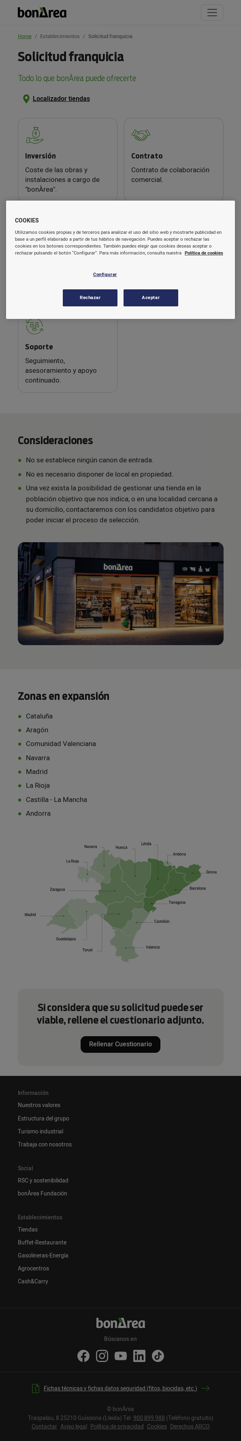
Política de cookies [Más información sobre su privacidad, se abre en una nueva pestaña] (204, 253)
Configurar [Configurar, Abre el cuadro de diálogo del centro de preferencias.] (105, 274)
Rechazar (90, 297)
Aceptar (151, 297)
